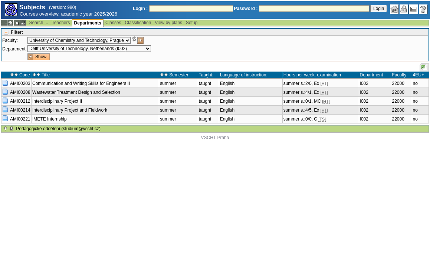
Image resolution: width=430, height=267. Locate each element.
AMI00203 (20, 83)
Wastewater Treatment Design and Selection (76, 92)
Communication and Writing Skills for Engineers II (81, 83)
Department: (14, 49)
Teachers (61, 22)
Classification (138, 22)
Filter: (17, 32)
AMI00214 (20, 110)
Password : (246, 8)
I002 (364, 83)
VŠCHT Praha (215, 137)
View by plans (168, 22)
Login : (140, 8)
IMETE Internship (49, 119)
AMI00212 (20, 101)
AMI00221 (20, 119)
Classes (113, 22)
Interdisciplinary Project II (57, 101)
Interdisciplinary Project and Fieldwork (69, 110)
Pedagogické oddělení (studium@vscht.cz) (58, 128)
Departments (87, 23)
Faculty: (10, 40)
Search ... (38, 22)
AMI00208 (20, 92)
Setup (191, 22)
